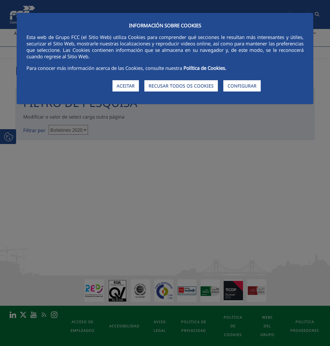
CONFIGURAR (242, 86)
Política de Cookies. (204, 68)
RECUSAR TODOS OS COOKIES (181, 86)
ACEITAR (126, 86)
